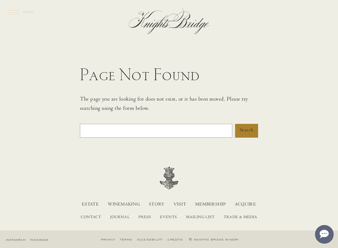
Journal (120, 218)
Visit (180, 204)
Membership (210, 204)
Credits (175, 239)
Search (247, 130)
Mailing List (200, 218)
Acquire (245, 204)
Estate (90, 204)
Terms (126, 239)
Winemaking (124, 204)
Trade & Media (240, 218)
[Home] (169, 23)
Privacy (108, 239)
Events (168, 218)
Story (157, 204)
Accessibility (150, 239)
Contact (91, 218)
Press (145, 218)
